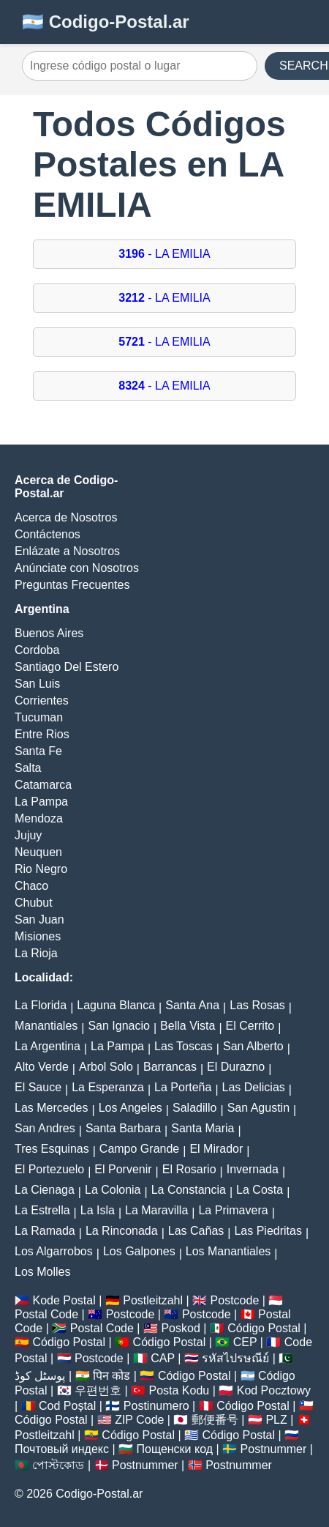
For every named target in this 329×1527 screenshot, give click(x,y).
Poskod (180, 1328)
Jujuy (28, 835)
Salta (28, 768)
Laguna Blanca (116, 1005)
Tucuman (39, 717)
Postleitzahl (153, 1300)
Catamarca (43, 785)
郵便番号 (215, 1419)
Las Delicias (253, 1087)
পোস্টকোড (58, 1465)
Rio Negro (41, 869)
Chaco (31, 886)
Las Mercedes (51, 1107)
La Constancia (188, 1190)
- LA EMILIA (164, 254)
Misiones (38, 936)
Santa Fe (38, 751)
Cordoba (37, 650)
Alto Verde (42, 1066)
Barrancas (170, 1066)
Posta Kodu (178, 1390)
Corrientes (42, 700)
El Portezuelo (49, 1169)
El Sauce (38, 1087)
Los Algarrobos (54, 1251)
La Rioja (36, 953)
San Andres (45, 1128)
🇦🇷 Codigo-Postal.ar (105, 21)
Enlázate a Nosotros (67, 551)
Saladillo (194, 1107)
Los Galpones (139, 1251)
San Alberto (253, 1046)
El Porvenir (122, 1169)
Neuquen (38, 852)
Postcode (235, 1300)
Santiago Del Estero (66, 667)
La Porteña (182, 1087)
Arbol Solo (106, 1066)
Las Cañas (196, 1231)
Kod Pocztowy (274, 1390)
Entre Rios (42, 734)
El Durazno (236, 1066)
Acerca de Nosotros (66, 517)
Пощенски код (175, 1449)
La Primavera (233, 1210)
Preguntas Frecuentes (72, 585)
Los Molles (42, 1272)
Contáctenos (47, 534)
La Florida (41, 1005)
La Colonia (113, 1190)
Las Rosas (257, 1005)
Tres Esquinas (52, 1149)
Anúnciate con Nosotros (77, 568)
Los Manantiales (228, 1251)
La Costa (259, 1190)
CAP (163, 1358)
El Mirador (216, 1149)
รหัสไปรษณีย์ (235, 1358)
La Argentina (47, 1046)
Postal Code (46, 1314)
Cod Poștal (67, 1406)
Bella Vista (187, 1025)
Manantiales (46, 1025)
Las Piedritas (268, 1231)
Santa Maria (202, 1128)
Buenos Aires (49, 633)
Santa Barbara (123, 1128)
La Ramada (45, 1231)
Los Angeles (130, 1107)
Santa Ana (192, 1005)
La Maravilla (156, 1210)
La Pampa (41, 801)
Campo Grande (139, 1149)
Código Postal (263, 1328)
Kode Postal (63, 1300)
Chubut (34, 902)
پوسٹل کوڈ (40, 1376)
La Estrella (42, 1210)
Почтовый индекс (62, 1449)
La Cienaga (45, 1190)
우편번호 (98, 1390)
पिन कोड (111, 1376)
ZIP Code (139, 1419)
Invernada (253, 1169)
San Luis (37, 683)
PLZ (276, 1419)
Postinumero (156, 1406)
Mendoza (39, 818)
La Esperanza (108, 1087)
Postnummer (274, 1449)
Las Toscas (183, 1046)
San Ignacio (119, 1025)
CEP (245, 1342)
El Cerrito (250, 1025)
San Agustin (258, 1107)
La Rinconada (122, 1231)
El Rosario (189, 1169)
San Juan (39, 919)
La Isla (97, 1210)
